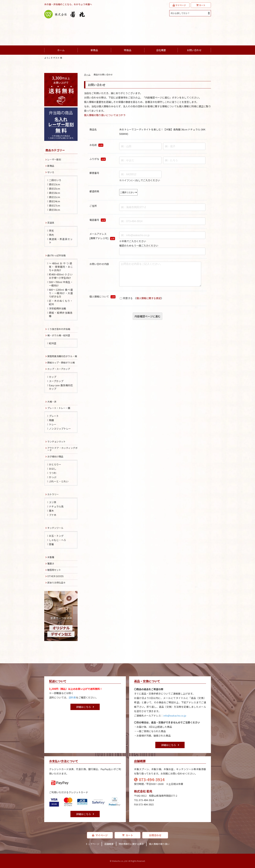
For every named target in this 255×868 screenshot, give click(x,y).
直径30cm (54, 209)
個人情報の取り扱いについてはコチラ (105, 115)
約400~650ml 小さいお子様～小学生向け (61, 276)
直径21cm (54, 197)
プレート (54, 416)
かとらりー (55, 464)
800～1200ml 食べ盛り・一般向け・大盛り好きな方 (61, 293)
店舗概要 (109, 844)
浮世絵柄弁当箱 (57, 308)
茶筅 (51, 230)
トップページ (92, 844)
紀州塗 (52, 343)
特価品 (127, 50)
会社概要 (161, 50)
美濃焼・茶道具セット (61, 240)
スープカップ (56, 381)
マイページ (100, 835)
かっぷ (52, 477)
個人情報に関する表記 (148, 303)
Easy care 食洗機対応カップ (61, 387)
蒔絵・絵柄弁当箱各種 (61, 314)
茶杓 (51, 234)
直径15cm (54, 188)
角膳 (51, 420)
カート (127, 835)
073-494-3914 (149, 779)
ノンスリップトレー (60, 428)
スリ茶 (52, 502)
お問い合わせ (194, 50)
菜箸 (51, 544)
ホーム (61, 50)
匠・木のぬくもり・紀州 (61, 302)
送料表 (72, 697)
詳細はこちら (83, 707)
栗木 (51, 510)
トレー (52, 424)
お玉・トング (56, 535)
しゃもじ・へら (57, 540)
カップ (52, 376)
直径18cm (54, 192)
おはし (52, 468)
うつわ (52, 473)
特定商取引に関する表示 (131, 844)
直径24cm (54, 201)
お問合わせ (155, 835)
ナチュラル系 (56, 506)
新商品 (94, 50)
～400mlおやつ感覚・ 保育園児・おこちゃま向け (61, 267)
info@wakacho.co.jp (174, 715)
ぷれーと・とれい (58, 481)
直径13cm (54, 184)
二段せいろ (55, 180)
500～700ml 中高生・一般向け (61, 283)
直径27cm (54, 205)
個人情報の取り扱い (159, 844)
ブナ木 (52, 515)
